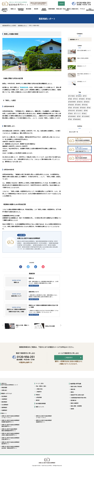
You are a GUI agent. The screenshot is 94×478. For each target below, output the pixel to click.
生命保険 (77, 108)
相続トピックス (40, 411)
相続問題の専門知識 (75, 388)
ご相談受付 (39, 396)
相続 (89, 108)
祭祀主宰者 (72, 111)
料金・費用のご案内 (41, 391)
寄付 (85, 96)
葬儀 (86, 111)
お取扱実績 (39, 402)
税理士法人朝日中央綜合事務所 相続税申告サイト (43, 426)
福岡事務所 (4, 412)
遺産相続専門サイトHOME (9, 26)
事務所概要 (4, 392)
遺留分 (71, 114)
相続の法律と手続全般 (76, 391)
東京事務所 (4, 401)
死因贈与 (83, 99)
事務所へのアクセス (6, 398)
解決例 (37, 405)
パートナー (78, 114)
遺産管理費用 (73, 102)
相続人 (85, 114)
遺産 (71, 120)
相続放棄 (72, 105)
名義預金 (79, 96)
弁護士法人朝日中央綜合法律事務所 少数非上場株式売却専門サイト (9, 439)
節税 (71, 108)
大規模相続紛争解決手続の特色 (78, 402)
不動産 (89, 99)
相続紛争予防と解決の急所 (77, 399)
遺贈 (71, 99)
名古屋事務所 (5, 409)
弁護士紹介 (4, 395)
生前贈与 (79, 105)
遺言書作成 (73, 405)
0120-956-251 (84, 3)
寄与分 (76, 99)
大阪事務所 (4, 404)
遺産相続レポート (22, 26)
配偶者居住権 (24, 88)
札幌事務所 (4, 415)
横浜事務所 (4, 406)
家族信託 (87, 102)
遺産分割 (80, 102)
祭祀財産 (83, 108)
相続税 (72, 413)
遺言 (80, 117)
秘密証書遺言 (78, 120)
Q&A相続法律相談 (41, 408)
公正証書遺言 (86, 117)
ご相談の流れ (39, 393)
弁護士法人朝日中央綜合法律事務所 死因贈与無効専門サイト (9, 426)
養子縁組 (85, 105)
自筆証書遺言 (73, 117)
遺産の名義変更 (74, 408)
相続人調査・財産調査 (76, 410)
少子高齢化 (72, 96)
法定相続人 (80, 111)
